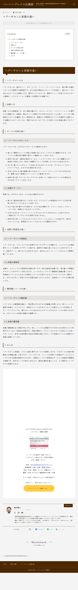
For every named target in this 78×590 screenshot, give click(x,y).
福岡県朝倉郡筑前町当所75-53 (41, 465)
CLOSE (68, 33)
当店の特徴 (17, 12)
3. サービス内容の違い (16, 48)
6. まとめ (12, 56)
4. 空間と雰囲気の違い (16, 50)
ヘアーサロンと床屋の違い (16, 39)
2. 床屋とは (13, 45)
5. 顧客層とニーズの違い (17, 53)
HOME (5, 576)
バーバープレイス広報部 (18, 4)
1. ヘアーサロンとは (16, 42)
